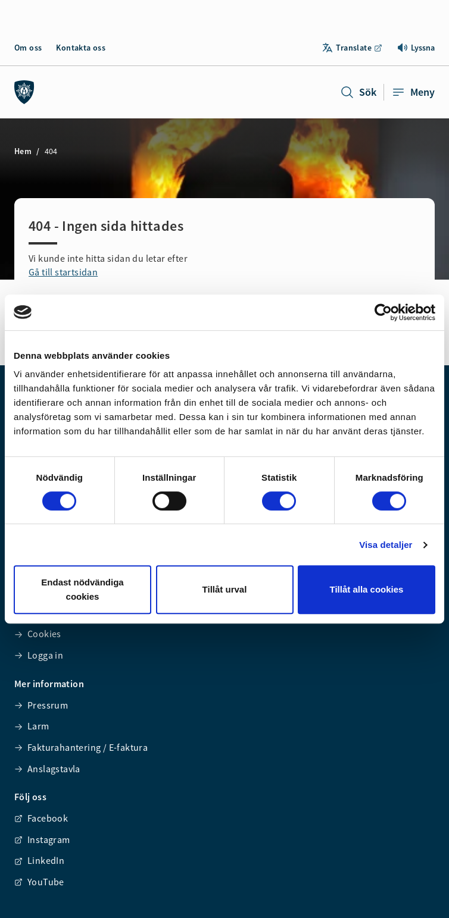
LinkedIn (39, 860)
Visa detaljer (385, 545)
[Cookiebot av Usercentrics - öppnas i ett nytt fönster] (383, 312)
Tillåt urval (224, 589)
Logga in (38, 655)
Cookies (37, 634)
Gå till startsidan (63, 272)
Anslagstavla (47, 769)
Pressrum (41, 705)
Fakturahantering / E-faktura (81, 747)
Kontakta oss (80, 47)
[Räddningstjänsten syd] (24, 92)
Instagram (42, 839)
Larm (31, 726)
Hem (23, 151)
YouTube (39, 882)
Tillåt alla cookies (367, 589)
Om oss (28, 47)
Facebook (41, 818)
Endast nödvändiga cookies (82, 589)
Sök (358, 92)
